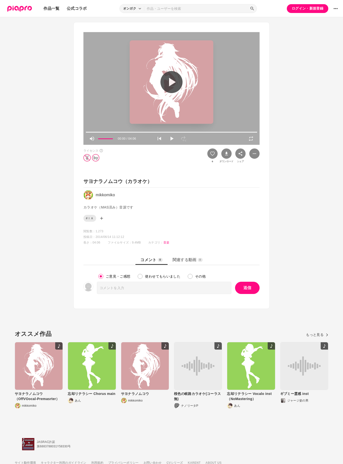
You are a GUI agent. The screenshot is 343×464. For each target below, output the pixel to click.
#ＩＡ (90, 218)
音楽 (166, 242)
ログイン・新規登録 (307, 8)
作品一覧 (51, 8)
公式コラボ (77, 8)
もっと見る (317, 335)
